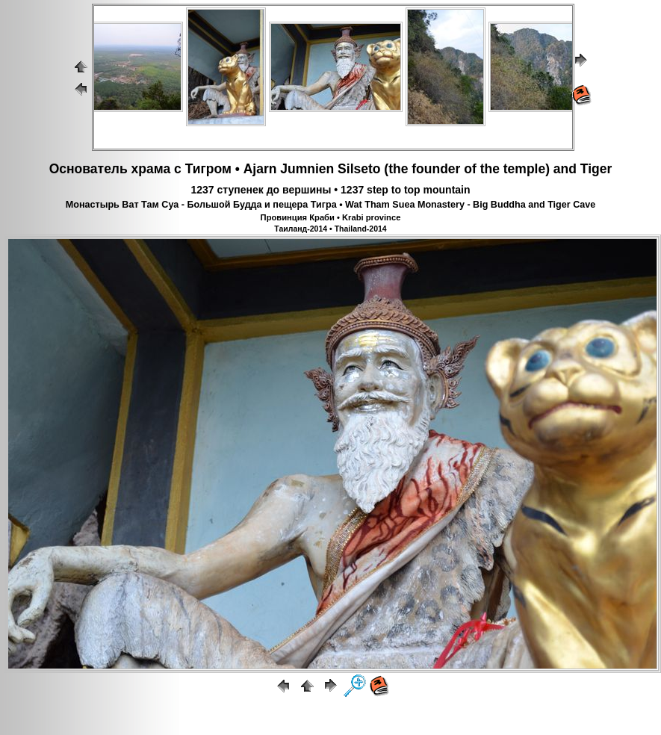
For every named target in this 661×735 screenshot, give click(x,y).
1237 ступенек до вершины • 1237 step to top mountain (330, 190)
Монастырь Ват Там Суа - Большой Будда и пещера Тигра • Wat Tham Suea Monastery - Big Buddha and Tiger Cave (331, 204)
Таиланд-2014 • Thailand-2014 (330, 228)
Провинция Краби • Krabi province (331, 217)
